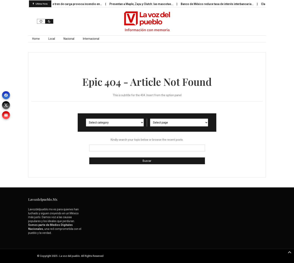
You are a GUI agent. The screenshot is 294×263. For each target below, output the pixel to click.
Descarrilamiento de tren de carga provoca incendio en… (65, 4)
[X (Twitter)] (6, 105)
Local (51, 38)
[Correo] (6, 115)
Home (36, 38)
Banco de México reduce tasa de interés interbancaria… (218, 4)
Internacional (91, 38)
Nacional (69, 38)
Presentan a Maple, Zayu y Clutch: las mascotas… (142, 4)
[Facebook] (6, 95)
